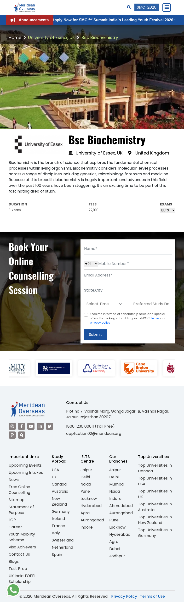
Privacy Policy (124, 596)
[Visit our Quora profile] (21, 435)
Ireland (58, 518)
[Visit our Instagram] (12, 426)
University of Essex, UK (51, 37)
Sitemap (16, 500)
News (14, 479)
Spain (57, 554)
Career (15, 527)
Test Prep (18, 568)
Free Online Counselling (19, 489)
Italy (56, 533)
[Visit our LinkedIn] (40, 426)
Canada (59, 484)
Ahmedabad (121, 505)
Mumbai (116, 484)
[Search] (129, 7)
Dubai (114, 549)
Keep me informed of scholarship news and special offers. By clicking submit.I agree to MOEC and (128, 318)
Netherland (62, 547)
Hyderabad (91, 505)
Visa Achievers (22, 547)
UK (54, 477)
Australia (60, 491)
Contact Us (19, 554)
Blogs (14, 561)
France (58, 526)
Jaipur (86, 470)
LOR (12, 520)
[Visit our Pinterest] (12, 435)
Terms (155, 318)
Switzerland (63, 540)
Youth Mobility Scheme (22, 537)
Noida (85, 484)
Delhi (85, 477)
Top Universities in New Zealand (155, 519)
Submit (95, 334)
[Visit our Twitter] (49, 426)
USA (55, 470)
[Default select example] (104, 304)
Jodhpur (117, 556)
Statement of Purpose (21, 509)
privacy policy (100, 322)
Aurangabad (92, 520)
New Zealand (59, 501)
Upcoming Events (25, 465)
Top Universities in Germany (155, 532)
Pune (85, 491)
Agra (85, 513)
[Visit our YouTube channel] (30, 426)
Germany (61, 511)
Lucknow (88, 498)
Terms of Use (152, 596)
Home (15, 37)
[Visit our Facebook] (21, 426)
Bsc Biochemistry (99, 37)
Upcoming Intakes (26, 472)
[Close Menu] (166, 7)
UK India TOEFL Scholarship (22, 578)
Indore (86, 527)
